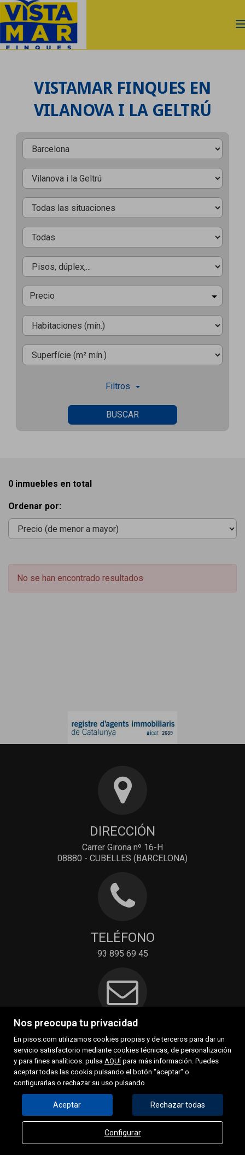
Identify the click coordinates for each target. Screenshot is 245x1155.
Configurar (122, 1132)
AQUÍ (112, 1061)
